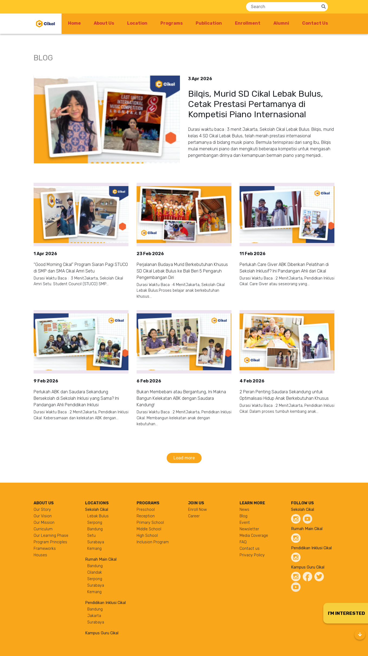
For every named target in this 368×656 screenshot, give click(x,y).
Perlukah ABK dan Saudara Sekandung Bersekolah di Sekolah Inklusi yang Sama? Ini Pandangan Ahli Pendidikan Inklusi (76, 398)
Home (74, 23)
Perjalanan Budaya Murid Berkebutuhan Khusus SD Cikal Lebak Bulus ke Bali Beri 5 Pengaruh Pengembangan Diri (182, 271)
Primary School (150, 522)
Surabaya (95, 542)
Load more (184, 457)
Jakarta (94, 615)
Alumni (281, 23)
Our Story (42, 509)
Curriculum (43, 529)
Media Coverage (254, 535)
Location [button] (137, 23)
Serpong (94, 522)
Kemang (94, 548)
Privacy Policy (252, 555)
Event (245, 522)
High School (147, 535)
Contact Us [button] (315, 23)
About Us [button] (104, 23)
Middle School (149, 529)
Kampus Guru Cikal (101, 633)
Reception (146, 516)
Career (194, 516)
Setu (91, 535)
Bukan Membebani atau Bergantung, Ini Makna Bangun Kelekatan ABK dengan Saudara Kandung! (181, 398)
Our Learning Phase (51, 535)
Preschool (146, 509)
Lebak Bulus (98, 516)
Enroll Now (197, 509)
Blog (243, 516)
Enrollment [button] (247, 23)
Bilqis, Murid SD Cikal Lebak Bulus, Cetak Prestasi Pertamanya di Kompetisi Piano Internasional (255, 104)
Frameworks (45, 548)
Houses (40, 555)
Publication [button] (209, 23)
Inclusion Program (153, 542)
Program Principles (50, 542)
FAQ (243, 542)
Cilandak (94, 572)
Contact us (250, 548)
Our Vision (43, 516)
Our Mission (44, 522)
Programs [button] (171, 23)
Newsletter (249, 529)
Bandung (95, 529)
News (244, 509)
